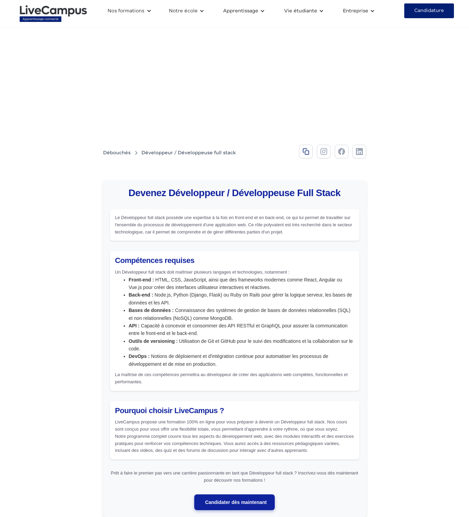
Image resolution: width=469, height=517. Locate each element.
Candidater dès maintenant (236, 502)
